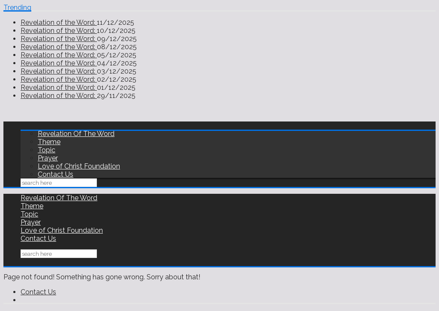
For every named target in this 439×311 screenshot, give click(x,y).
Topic (46, 150)
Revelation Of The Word (76, 134)
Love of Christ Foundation (79, 166)
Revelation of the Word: (59, 22)
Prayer (48, 158)
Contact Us (55, 174)
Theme (49, 142)
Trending (17, 7)
